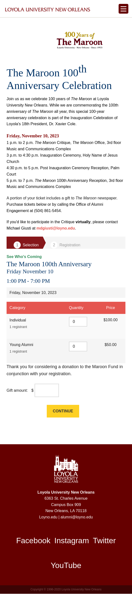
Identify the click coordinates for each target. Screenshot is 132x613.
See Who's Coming (23, 274)
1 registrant (17, 345)
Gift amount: (17, 409)
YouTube (66, 584)
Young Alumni (21, 363)
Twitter (104, 559)
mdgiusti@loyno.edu (56, 245)
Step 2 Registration (65, 262)
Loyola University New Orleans (66, 511)
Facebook (34, 559)
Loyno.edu (49, 535)
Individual (17, 338)
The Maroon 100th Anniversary (56, 281)
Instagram (72, 559)
